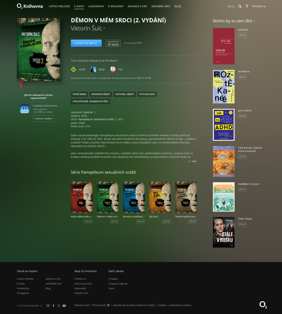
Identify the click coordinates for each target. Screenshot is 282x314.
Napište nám (81, 293)
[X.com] (59, 305)
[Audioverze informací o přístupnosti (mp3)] (109, 305)
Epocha (88, 112)
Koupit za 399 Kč (86, 43)
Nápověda (80, 288)
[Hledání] (239, 6)
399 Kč (114, 221)
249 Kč (242, 76)
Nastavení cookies (180, 305)
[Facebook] (53, 305)
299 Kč (242, 35)
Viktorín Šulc (86, 28)
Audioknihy (23, 288)
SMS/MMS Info (54, 283)
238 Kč (242, 189)
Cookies (162, 305)
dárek (113, 43)
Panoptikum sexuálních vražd (96, 119)
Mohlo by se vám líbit (232, 20)
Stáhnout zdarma (43, 118)
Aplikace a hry (53, 278)
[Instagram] (48, 305)
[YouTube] (64, 305)
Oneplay (113, 278)
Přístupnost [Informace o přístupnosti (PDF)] (99, 305)
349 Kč (242, 116)
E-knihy (21, 283)
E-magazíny (23, 293)
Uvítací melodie (25, 278)
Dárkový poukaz (83, 283)
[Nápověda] (247, 6)
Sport (112, 288)
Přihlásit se (80, 278)
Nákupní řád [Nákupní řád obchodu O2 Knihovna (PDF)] (81, 305)
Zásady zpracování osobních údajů (134, 305)
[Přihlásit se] (258, 6)
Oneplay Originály (118, 283)
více (194, 161)
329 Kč (166, 221)
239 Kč (242, 156)
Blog (48, 288)
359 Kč (88, 221)
